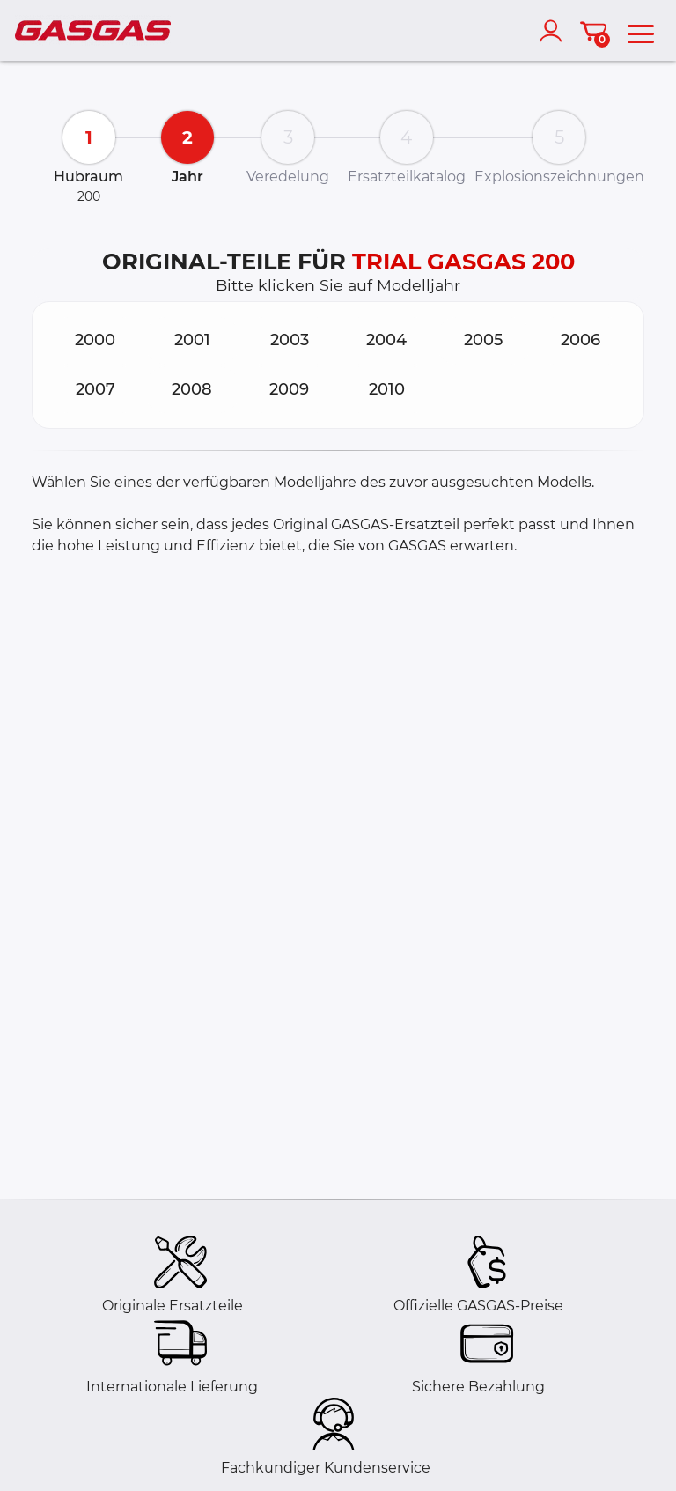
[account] (554, 31)
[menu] (641, 31)
